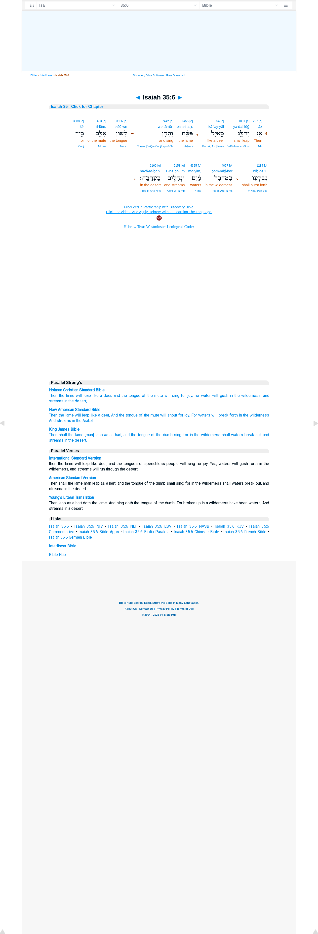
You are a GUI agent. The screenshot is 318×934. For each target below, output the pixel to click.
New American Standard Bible (74, 409)
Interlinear (46, 75)
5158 (177, 165)
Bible (34, 75)
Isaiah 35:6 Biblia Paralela (146, 531)
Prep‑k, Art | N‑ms (213, 146)
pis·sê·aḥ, (185, 126)
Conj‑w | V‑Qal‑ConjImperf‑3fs (155, 146)
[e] (260, 121)
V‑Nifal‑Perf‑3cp (257, 190)
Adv (259, 146)
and (117, 395)
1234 (259, 165)
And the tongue (124, 415)
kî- (82, 126)
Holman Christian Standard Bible (77, 390)
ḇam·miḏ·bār (222, 171)
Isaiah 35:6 (59, 526)
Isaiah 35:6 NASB (193, 526)
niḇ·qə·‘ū (260, 171)
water (206, 395)
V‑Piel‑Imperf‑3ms (238, 146)
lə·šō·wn (120, 126)
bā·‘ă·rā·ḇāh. (150, 171)
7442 (165, 121)
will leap (83, 395)
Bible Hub (57, 554)
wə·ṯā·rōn (165, 126)
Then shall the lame (66, 434)
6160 (153, 165)
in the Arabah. (83, 420)
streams (56, 401)
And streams (60, 420)
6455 (185, 121)
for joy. (184, 415)
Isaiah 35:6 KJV (229, 526)
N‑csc (123, 146)
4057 (225, 165)
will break (219, 415)
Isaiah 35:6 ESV (157, 526)
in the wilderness (254, 415)
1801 (241, 121)
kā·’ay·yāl (216, 126)
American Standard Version (72, 477)
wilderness (251, 395)
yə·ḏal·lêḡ (241, 126)
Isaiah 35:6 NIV (88, 526)
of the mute (152, 395)
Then (53, 395)
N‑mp (198, 190)
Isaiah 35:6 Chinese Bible (196, 531)
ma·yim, (194, 171)
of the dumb (162, 434)
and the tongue (136, 434)
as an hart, (113, 434)
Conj (81, 146)
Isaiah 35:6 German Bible (70, 537)
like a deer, (100, 415)
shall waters (232, 434)
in (231, 395)
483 (99, 121)
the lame (66, 395)
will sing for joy (178, 395)
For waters (200, 415)
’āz (259, 126)
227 (255, 121)
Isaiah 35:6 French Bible (244, 531)
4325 (193, 165)
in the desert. (75, 440)
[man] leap (94, 434)
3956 (119, 121)
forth (234, 415)
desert (80, 401)
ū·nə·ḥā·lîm (175, 171)
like (95, 395)
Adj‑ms (188, 146)
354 (217, 121)
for (197, 395)
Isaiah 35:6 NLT (122, 526)
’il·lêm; (101, 126)
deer (107, 395)
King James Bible (64, 429)
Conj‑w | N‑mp (176, 190)
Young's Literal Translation (71, 497)
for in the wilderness (201, 434)
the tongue (130, 395)
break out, (253, 434)
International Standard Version (75, 458)
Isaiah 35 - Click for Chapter (77, 106)
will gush (220, 395)
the (237, 395)
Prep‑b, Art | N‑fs (150, 190)
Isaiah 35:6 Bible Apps (99, 531)
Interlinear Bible (62, 546)
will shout (168, 415)
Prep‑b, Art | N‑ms (222, 190)
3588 (76, 121)
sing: (178, 434)
